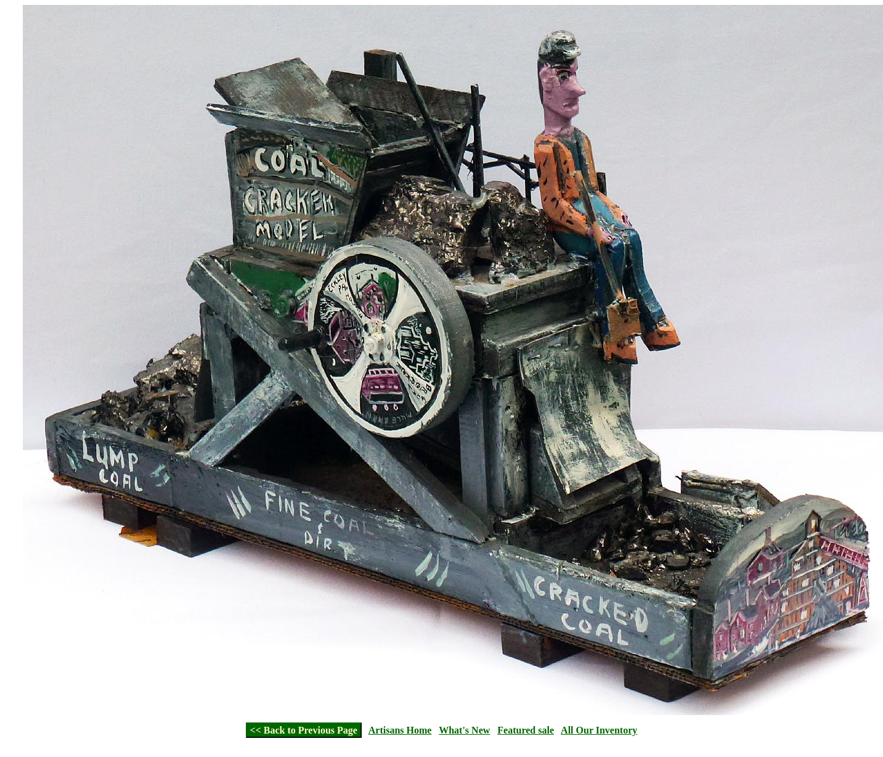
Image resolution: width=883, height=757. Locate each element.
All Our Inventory (599, 730)
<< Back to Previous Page (303, 730)
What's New (464, 730)
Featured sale (525, 730)
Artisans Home (400, 730)
